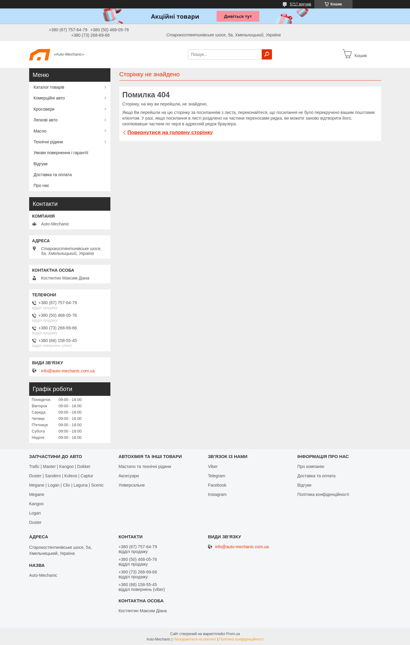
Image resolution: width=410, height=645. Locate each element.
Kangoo (36, 503)
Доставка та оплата (53, 174)
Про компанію (310, 466)
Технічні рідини (48, 141)
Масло (40, 131)
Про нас (41, 185)
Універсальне (132, 485)
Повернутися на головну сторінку (170, 132)
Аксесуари (129, 475)
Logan (35, 513)
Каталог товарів (49, 87)
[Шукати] (267, 54)
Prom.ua (233, 634)
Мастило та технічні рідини (145, 466)
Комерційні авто (49, 98)
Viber (212, 466)
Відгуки (41, 163)
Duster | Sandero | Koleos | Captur (61, 475)
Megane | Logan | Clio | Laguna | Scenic (66, 485)
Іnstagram (217, 494)
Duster (35, 522)
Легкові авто (46, 120)
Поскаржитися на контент (194, 639)
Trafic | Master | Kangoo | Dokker (60, 466)
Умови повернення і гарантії (61, 152)
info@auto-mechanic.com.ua (68, 370)
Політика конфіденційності (323, 494)
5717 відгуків (300, 4)
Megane (37, 494)
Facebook (217, 485)
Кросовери (44, 109)
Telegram (216, 475)
